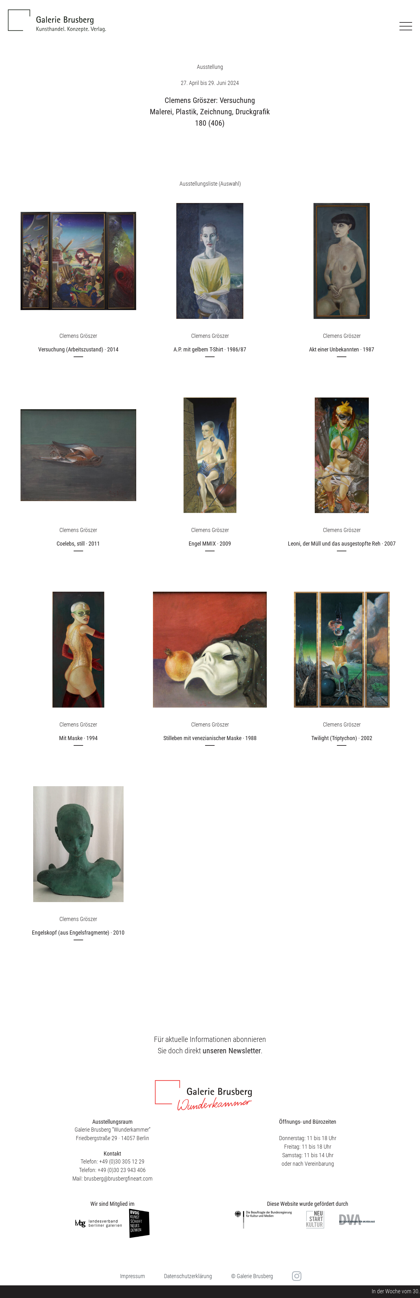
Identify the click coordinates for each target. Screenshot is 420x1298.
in (296, 1276)
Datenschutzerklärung (188, 1276)
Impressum (132, 1276)
